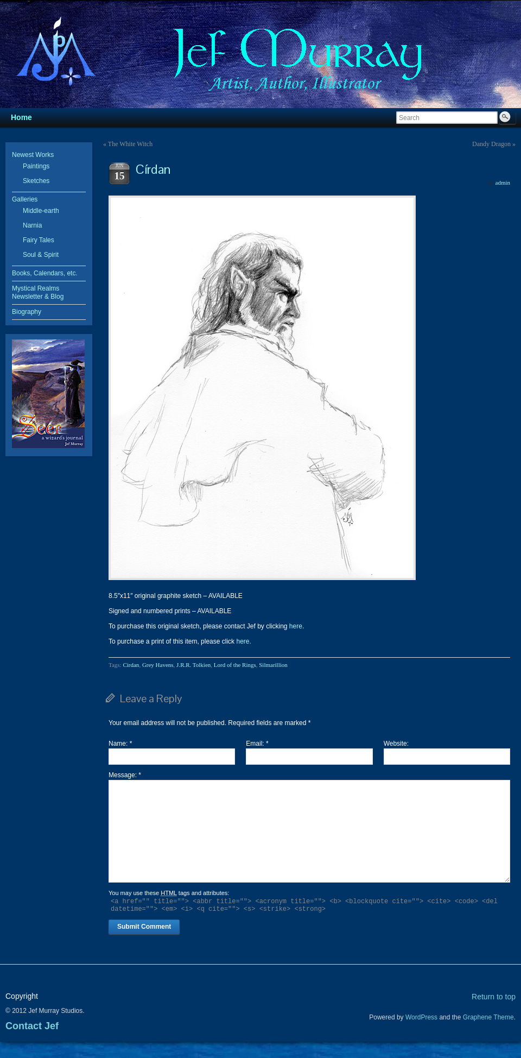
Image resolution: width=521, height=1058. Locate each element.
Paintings (36, 166)
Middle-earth (41, 211)
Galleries (24, 199)
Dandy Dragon (491, 144)
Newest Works (33, 155)
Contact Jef (32, 1026)
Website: (396, 743)
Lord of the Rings (235, 665)
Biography (26, 312)
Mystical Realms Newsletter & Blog (37, 292)
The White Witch (130, 144)
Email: (257, 743)
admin (503, 182)
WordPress (421, 1017)
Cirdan (131, 665)
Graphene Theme (488, 1017)
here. (243, 641)
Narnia (32, 225)
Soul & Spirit (41, 255)
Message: (125, 775)
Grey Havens (158, 665)
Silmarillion (273, 665)
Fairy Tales (38, 240)
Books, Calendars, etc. (45, 273)
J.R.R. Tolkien (193, 665)
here (295, 626)
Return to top (494, 996)
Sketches (36, 181)
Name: (120, 743)
